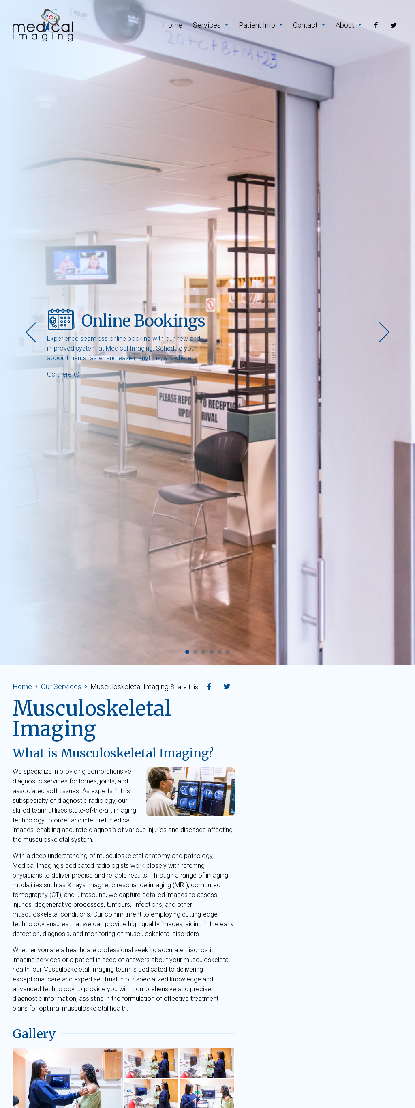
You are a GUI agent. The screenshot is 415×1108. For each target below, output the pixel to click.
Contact (309, 25)
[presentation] (31, 332)
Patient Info (261, 25)
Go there (63, 374)
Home (172, 25)
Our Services (61, 686)
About (349, 25)
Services (211, 25)
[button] (187, 649)
